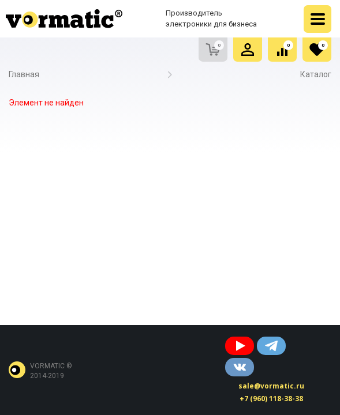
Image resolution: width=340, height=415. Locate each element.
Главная (24, 74)
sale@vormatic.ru (271, 386)
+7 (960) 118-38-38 (271, 398)
